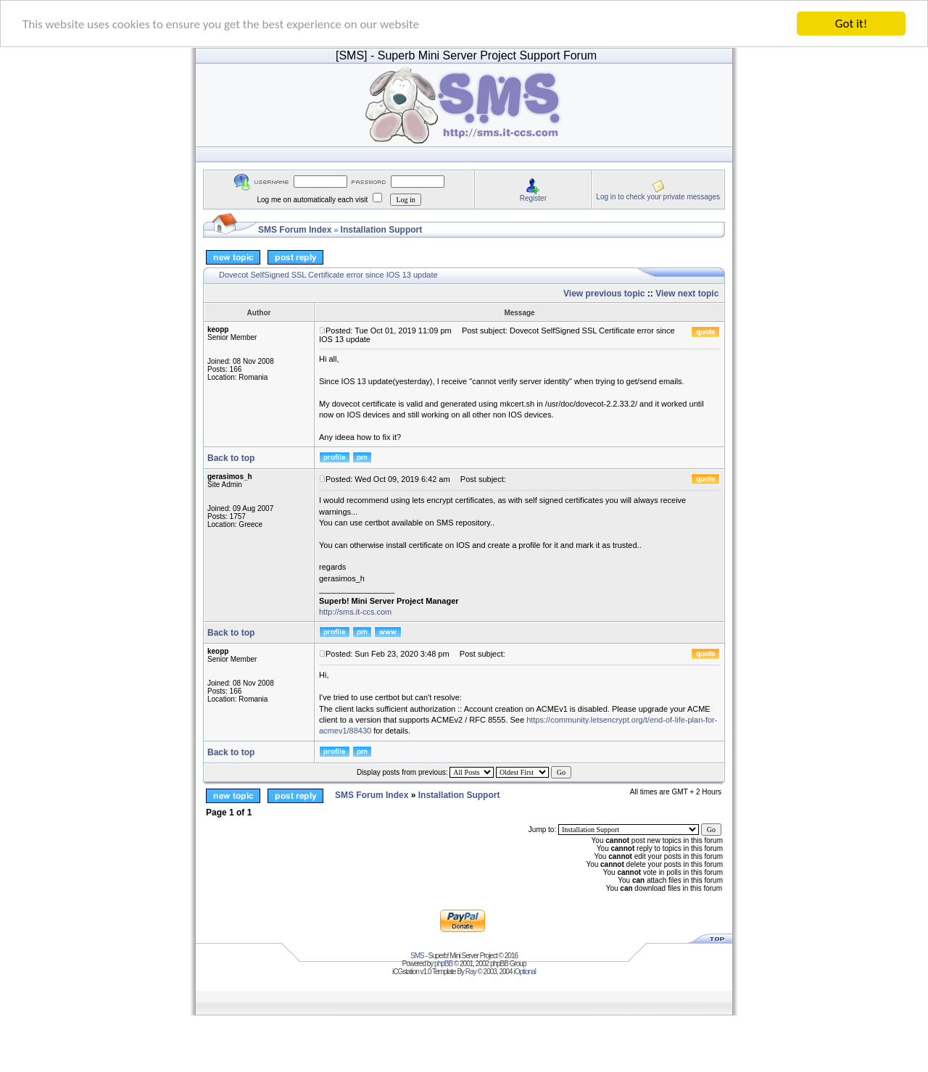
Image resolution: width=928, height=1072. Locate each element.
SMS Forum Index (294, 230)
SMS (417, 956)
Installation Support (382, 230)
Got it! (851, 23)
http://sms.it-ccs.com (355, 611)
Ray (470, 972)
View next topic (686, 293)
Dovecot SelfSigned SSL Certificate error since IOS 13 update (328, 274)
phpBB (443, 964)
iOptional (524, 972)
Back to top (230, 458)
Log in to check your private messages (658, 196)
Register (533, 197)
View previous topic (604, 293)
